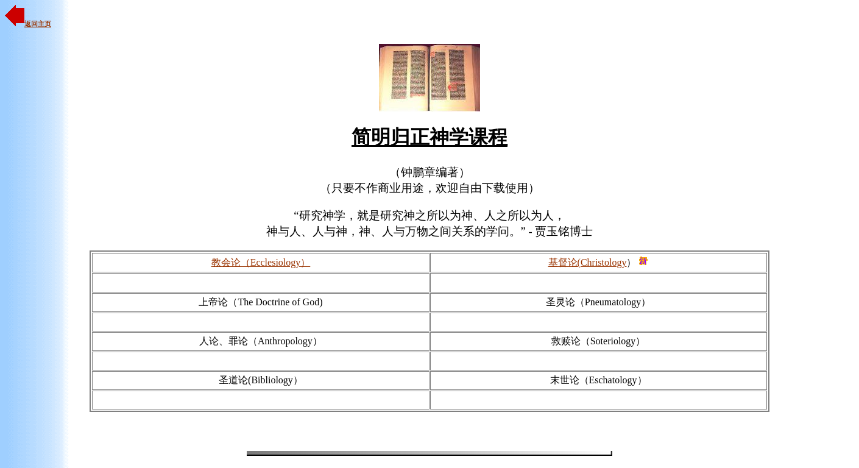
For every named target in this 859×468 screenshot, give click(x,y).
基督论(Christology (587, 262)
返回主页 (28, 23)
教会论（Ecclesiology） (261, 262)
